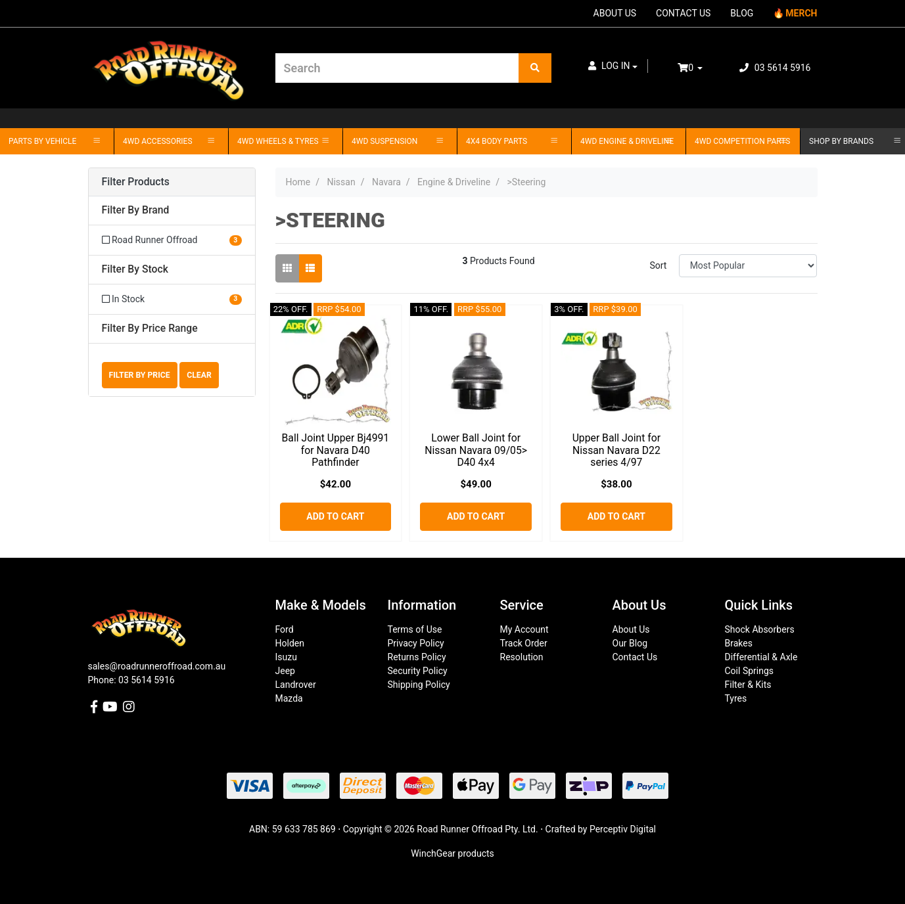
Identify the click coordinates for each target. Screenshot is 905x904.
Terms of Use (415, 629)
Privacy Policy (416, 643)
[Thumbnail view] (287, 268)
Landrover (295, 684)
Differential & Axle (761, 657)
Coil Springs (749, 671)
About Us (631, 629)
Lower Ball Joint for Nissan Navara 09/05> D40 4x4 (476, 450)
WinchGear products (452, 853)
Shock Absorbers (760, 629)
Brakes (739, 643)
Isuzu (286, 657)
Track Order (523, 643)
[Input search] (397, 68)
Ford (284, 629)
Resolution (522, 657)
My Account (524, 629)
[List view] (310, 268)
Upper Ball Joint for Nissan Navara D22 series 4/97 (616, 450)
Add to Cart (335, 516)
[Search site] (535, 68)
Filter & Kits (748, 684)
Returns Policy (417, 657)
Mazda (289, 698)
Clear (199, 375)
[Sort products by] (748, 265)
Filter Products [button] (136, 182)
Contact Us (635, 657)
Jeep (285, 671)
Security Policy (418, 671)
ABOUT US (615, 13)
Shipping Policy (419, 684)
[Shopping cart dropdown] (699, 68)
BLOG (741, 13)
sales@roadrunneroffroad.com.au (157, 666)
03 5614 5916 (774, 67)
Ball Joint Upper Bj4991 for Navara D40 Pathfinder (336, 450)
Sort (657, 265)
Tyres (736, 698)
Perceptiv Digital (623, 829)
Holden (289, 643)
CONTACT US (683, 13)
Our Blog (630, 643)
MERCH (801, 13)
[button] (613, 66)
